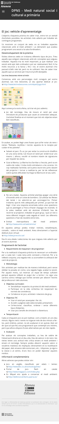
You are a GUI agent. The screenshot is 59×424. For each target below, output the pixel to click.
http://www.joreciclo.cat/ (14, 235)
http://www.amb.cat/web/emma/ (22, 224)
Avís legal (4, 402)
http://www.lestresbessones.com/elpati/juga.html (25, 84)
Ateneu (6, 6)
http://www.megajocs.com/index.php (24, 372)
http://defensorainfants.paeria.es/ (22, 377)
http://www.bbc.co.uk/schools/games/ (24, 366)
